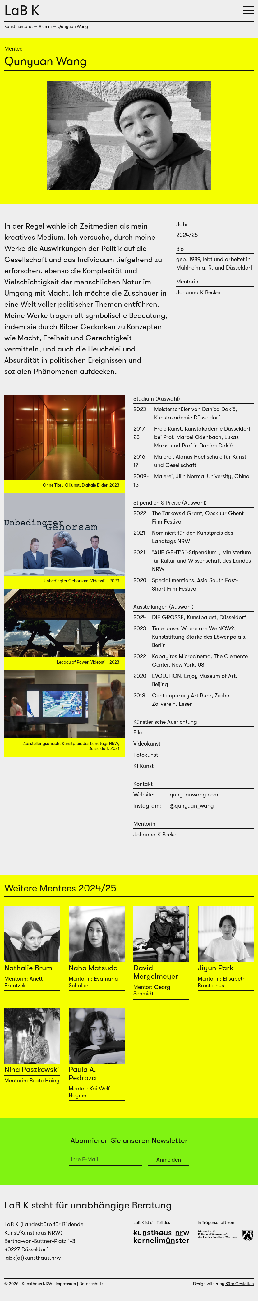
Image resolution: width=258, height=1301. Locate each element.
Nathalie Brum (28, 967)
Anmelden (168, 1160)
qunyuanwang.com (191, 794)
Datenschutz (91, 1283)
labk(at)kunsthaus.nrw (32, 1258)
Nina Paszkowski (31, 1069)
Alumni (45, 26)
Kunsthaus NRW (37, 1283)
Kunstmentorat (18, 26)
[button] (248, 10)
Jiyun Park (215, 967)
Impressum (66, 1283)
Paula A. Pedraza (82, 1073)
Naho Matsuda (93, 967)
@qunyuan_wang (189, 806)
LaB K (21, 10)
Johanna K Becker (198, 292)
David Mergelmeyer (155, 971)
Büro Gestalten (239, 1283)
